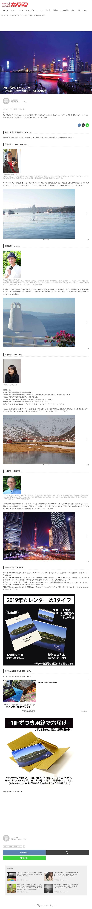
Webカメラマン (21, 102)
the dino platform (48, 906)
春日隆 (13, 102)
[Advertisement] (46, 23)
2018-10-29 (14, 100)
